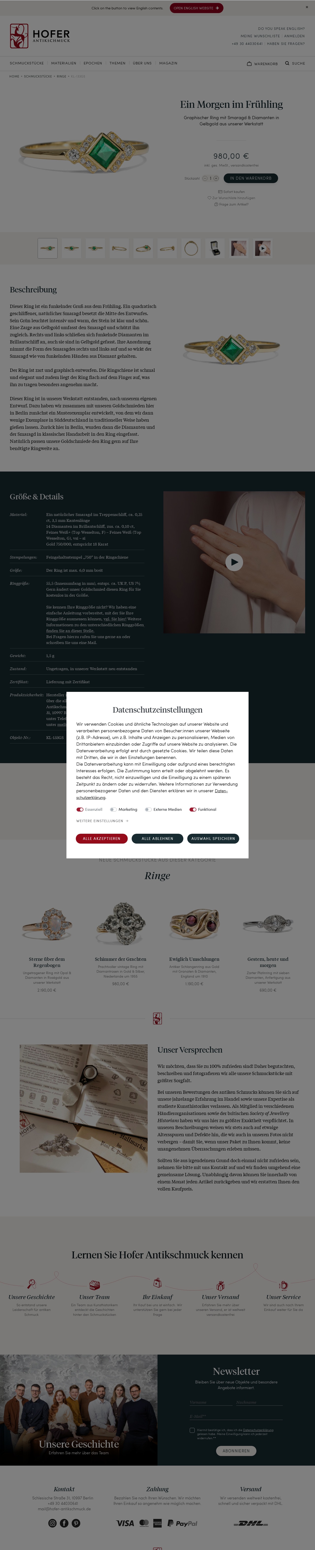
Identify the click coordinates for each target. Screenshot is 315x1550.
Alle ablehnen (157, 839)
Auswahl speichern (213, 839)
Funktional (207, 810)
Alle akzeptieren (102, 839)
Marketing (128, 810)
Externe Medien (168, 810)
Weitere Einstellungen (99, 821)
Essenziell (93, 810)
